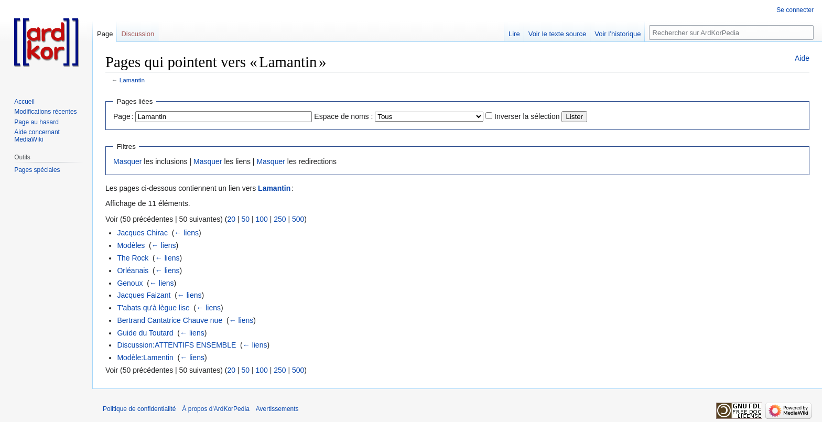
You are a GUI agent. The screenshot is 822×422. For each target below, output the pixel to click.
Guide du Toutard (145, 333)
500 (298, 219)
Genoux (130, 283)
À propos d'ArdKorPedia (215, 409)
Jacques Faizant (143, 295)
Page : (123, 116)
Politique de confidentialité (139, 409)
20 (231, 219)
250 (280, 219)
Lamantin (132, 80)
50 (245, 219)
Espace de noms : (343, 116)
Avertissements (277, 409)
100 (261, 219)
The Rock (132, 258)
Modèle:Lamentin (145, 357)
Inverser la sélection (527, 116)
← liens (186, 233)
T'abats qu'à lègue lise (153, 308)
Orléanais (132, 270)
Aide (802, 58)
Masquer (127, 161)
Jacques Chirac (142, 233)
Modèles (131, 245)
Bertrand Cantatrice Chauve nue (169, 320)
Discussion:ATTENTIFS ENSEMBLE (176, 345)
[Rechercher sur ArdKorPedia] (731, 32)
